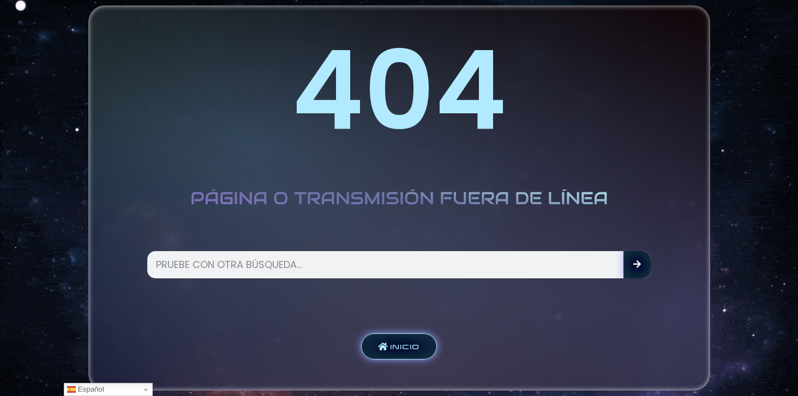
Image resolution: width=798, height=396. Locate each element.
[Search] (637, 264)
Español (85, 389)
